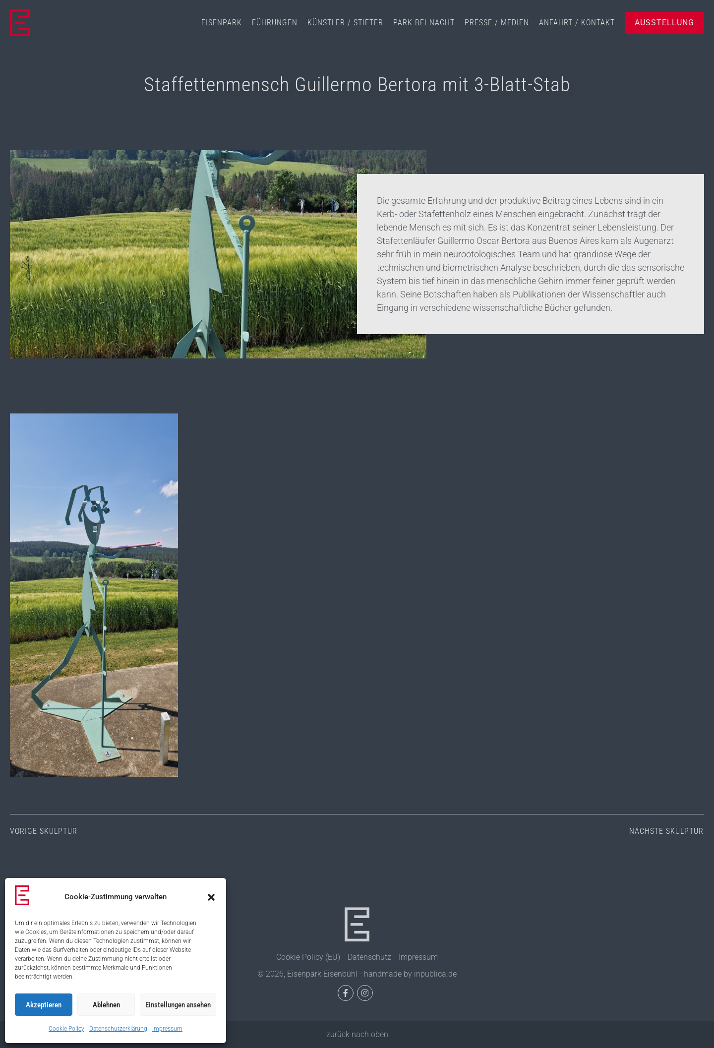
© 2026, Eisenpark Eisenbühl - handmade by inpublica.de (357, 974)
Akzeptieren (43, 1004)
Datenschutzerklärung (118, 1028)
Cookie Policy (66, 1028)
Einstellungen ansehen (178, 1004)
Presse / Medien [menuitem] (497, 22)
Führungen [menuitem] (275, 22)
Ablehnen (106, 1004)
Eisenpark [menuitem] (221, 22)
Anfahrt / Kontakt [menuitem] (577, 22)
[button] (211, 897)
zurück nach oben (357, 1034)
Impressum (167, 1028)
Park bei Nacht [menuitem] (424, 22)
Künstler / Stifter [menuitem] (345, 22)
